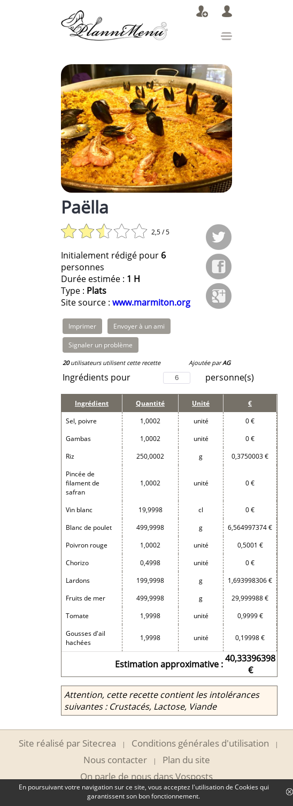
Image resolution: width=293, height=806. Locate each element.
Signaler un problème (100, 344)
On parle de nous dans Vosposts (146, 776)
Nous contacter (115, 760)
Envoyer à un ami (139, 326)
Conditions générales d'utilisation (200, 743)
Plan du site (186, 760)
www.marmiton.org (151, 302)
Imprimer (82, 326)
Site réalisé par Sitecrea (67, 743)
